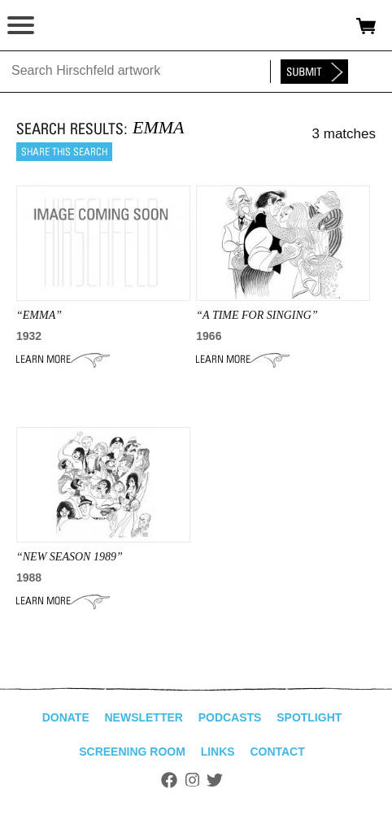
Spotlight (309, 717)
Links (218, 751)
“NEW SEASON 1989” (69, 557)
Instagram (192, 780)
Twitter (215, 780)
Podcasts (230, 717)
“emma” (39, 315)
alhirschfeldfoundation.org (69, 26)
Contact (277, 751)
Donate (65, 717)
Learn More (63, 359)
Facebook (169, 780)
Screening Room (132, 751)
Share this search (64, 151)
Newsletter (143, 717)
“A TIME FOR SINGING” (256, 315)
